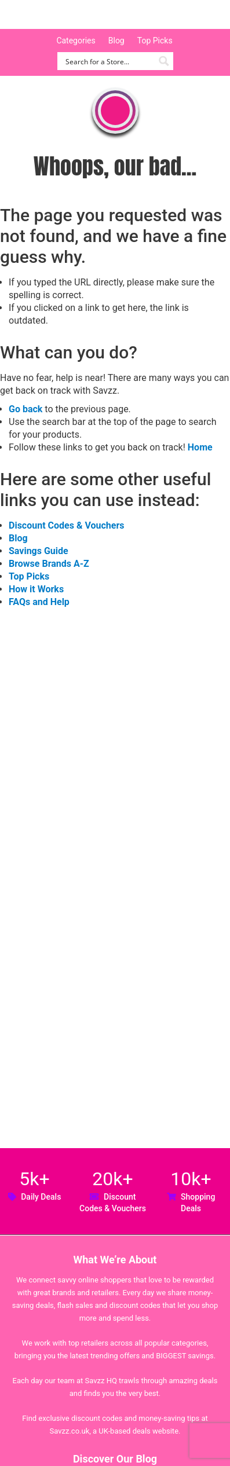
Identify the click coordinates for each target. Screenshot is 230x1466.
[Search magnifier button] (164, 61)
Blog (116, 40)
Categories (75, 40)
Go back (25, 409)
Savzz (69, 15)
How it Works (36, 589)
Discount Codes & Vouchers (66, 525)
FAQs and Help (39, 601)
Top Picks (155, 40)
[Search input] (108, 61)
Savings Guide (38, 550)
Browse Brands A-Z (49, 563)
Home (200, 447)
